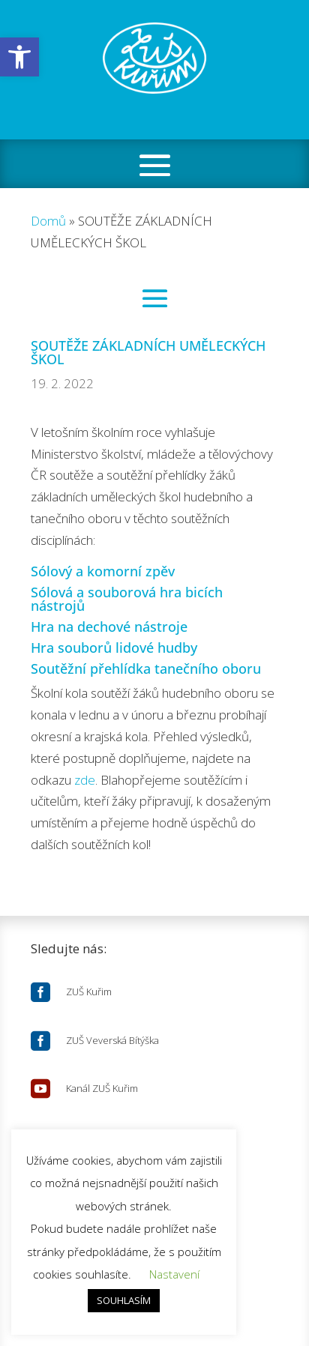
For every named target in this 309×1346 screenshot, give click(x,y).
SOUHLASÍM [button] (124, 1300)
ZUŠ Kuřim (89, 991)
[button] (19, 56)
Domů (48, 220)
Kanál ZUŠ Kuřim (102, 1088)
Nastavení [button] (174, 1274)
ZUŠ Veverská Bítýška (112, 1040)
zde (84, 779)
